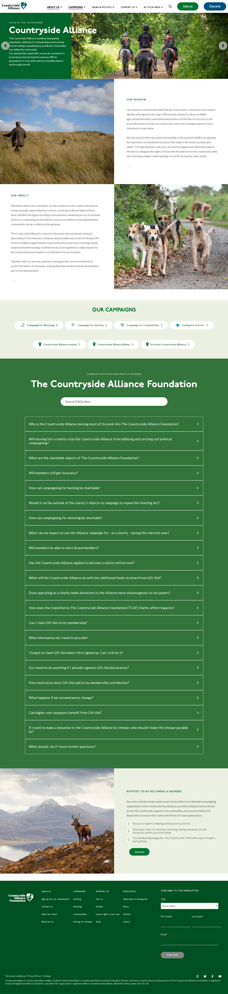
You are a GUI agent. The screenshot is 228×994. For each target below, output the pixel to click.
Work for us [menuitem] (48, 922)
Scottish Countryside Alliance (167, 344)
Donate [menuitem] (99, 907)
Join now (139, 851)
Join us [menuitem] (99, 899)
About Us (53, 7)
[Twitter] (205, 976)
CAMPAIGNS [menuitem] (79, 892)
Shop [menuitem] (98, 922)
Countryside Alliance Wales (113, 344)
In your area (152, 7)
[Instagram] (197, 976)
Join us (188, 6)
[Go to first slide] (223, 45)
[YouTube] (220, 976)
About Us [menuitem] (46, 892)
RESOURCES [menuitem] (129, 892)
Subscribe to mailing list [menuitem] (135, 899)
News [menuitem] (126, 907)
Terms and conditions (15, 976)
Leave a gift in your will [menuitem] (108, 914)
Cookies (47, 976)
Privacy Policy (34, 976)
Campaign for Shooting (39, 325)
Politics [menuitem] (126, 914)
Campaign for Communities (141, 325)
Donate (215, 6)
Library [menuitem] (126, 922)
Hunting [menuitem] (77, 899)
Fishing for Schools (191, 325)
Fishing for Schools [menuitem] (82, 922)
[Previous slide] (5, 45)
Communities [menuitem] (80, 914)
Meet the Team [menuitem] (49, 914)
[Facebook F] (212, 976)
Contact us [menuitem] (47, 907)
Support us (128, 7)
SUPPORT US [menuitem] (102, 892)
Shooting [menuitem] (77, 907)
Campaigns (75, 7)
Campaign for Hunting (88, 325)
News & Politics (102, 7)
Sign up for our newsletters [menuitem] (56, 899)
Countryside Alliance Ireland (59, 344)
